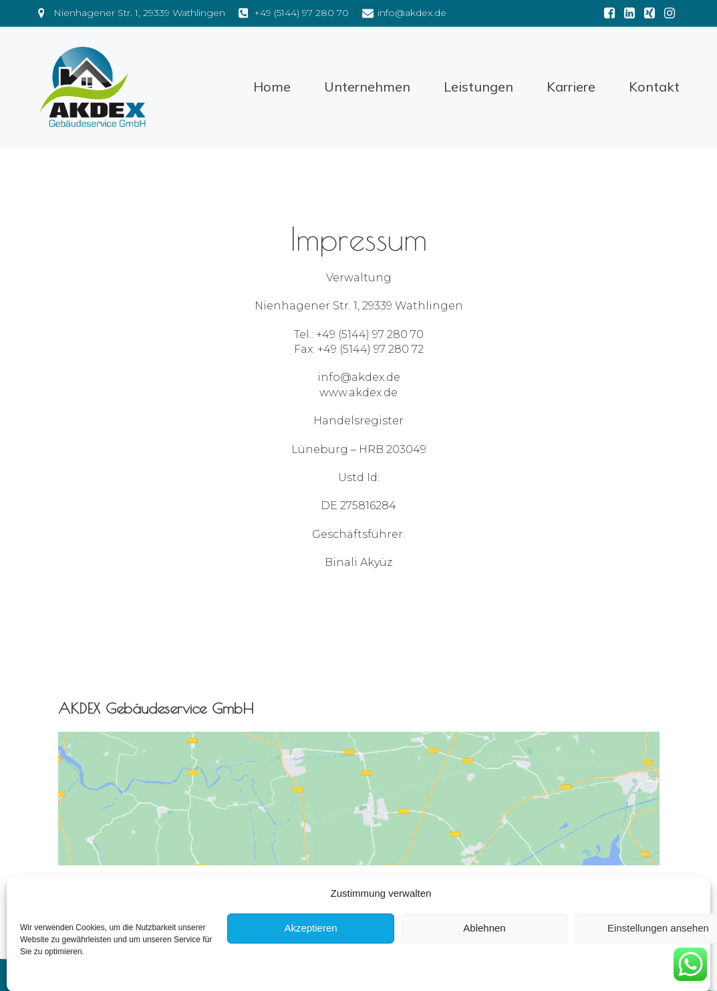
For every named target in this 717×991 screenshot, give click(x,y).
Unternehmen (367, 86)
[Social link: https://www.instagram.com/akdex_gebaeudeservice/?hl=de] (670, 13)
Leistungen (478, 86)
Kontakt (654, 86)
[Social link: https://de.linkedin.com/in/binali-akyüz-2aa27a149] (629, 13)
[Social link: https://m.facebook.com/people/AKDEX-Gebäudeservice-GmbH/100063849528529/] (609, 13)
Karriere (571, 86)
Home (272, 86)
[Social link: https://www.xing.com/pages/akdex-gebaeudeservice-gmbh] (649, 13)
